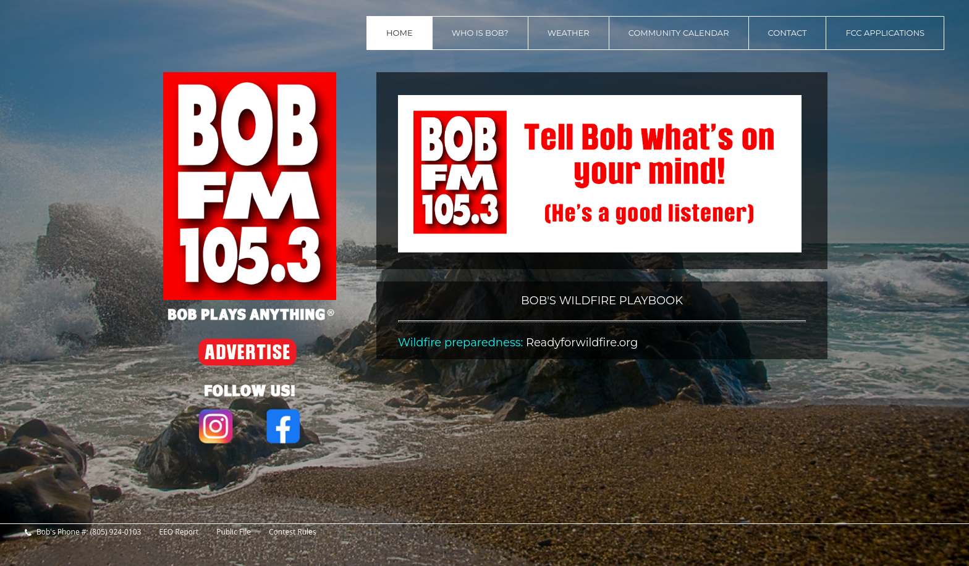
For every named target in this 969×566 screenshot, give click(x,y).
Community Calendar (678, 33)
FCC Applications (885, 33)
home (399, 33)
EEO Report (178, 532)
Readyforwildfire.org (582, 342)
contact (787, 33)
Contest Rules (292, 532)
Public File (233, 532)
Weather (569, 33)
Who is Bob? (480, 33)
